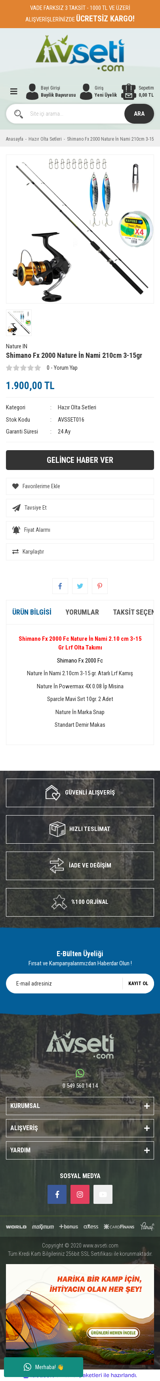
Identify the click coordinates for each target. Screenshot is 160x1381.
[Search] (80, 114)
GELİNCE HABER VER (80, 460)
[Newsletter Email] (80, 983)
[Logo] (80, 53)
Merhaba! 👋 (44, 1367)
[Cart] (137, 91)
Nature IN (16, 346)
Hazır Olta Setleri (77, 407)
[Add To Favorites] (80, 486)
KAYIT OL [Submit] (138, 983)
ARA (139, 113)
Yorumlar (82, 612)
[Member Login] (98, 91)
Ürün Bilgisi (31, 612)
